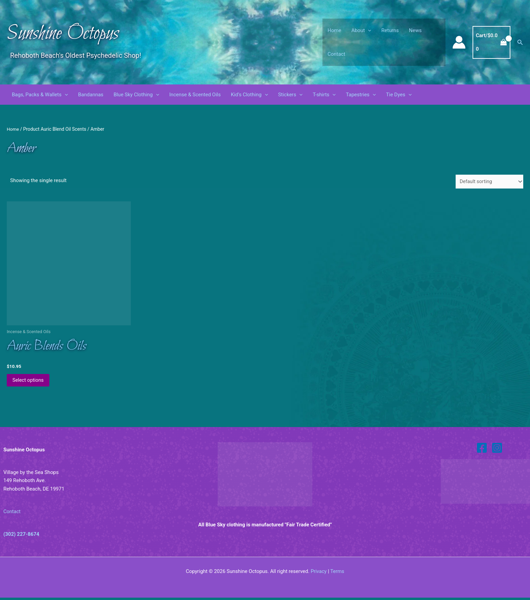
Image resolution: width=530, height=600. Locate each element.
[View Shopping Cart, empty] (491, 42)
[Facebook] (481, 449)
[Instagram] (497, 449)
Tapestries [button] (361, 94)
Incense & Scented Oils (195, 95)
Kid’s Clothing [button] (249, 94)
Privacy (318, 574)
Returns (390, 30)
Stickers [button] (290, 94)
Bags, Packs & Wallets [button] (40, 94)
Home (334, 30)
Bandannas (90, 95)
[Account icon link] (459, 42)
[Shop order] (488, 182)
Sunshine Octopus (63, 33)
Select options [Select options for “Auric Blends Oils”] (30, 382)
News (415, 30)
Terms (337, 574)
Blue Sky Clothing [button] (136, 94)
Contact (336, 54)
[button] (368, 30)
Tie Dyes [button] (399, 94)
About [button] (361, 30)
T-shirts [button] (324, 94)
